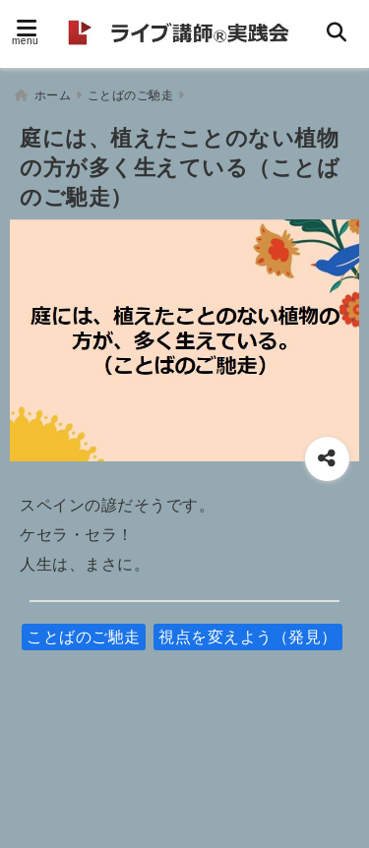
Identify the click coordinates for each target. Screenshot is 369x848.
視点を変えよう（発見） (248, 637)
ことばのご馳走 (84, 637)
